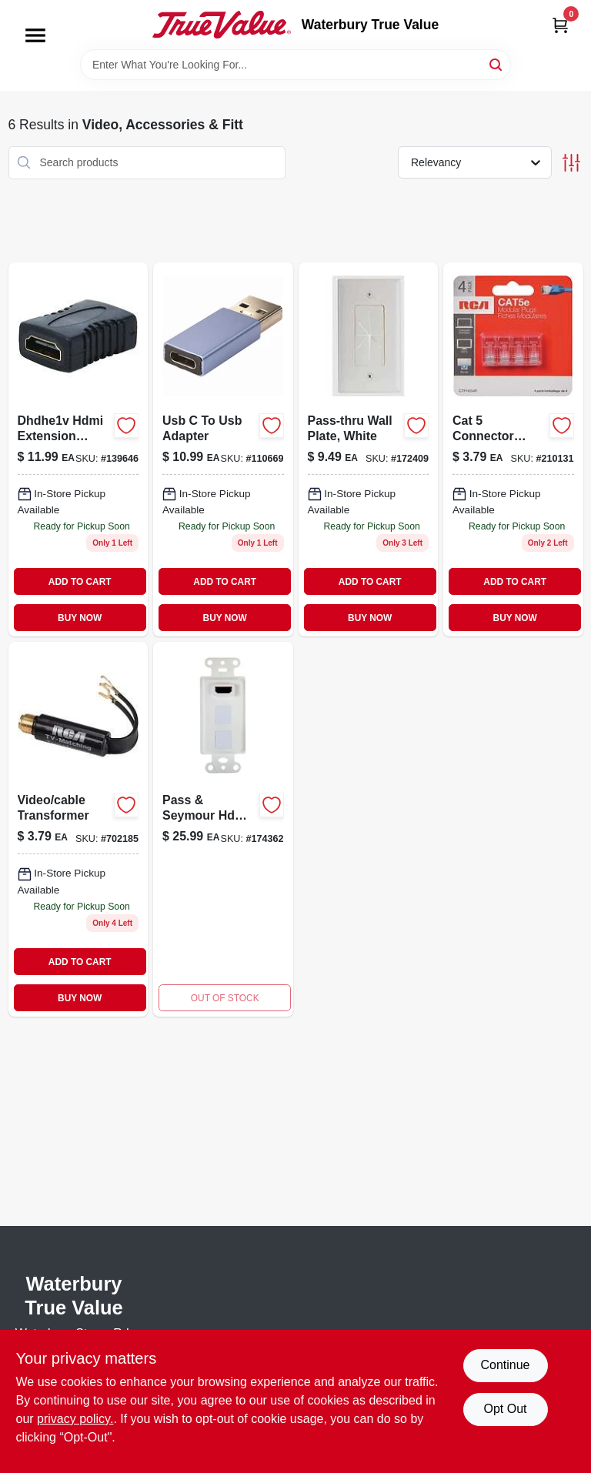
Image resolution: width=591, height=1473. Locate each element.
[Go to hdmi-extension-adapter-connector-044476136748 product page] (78, 449)
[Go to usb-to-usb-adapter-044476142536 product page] (223, 449)
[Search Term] (295, 64)
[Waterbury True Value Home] (221, 24)
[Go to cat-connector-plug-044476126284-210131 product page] (513, 449)
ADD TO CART (80, 581)
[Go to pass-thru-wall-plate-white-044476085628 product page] (369, 449)
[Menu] (35, 35)
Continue (504, 1364)
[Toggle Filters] (571, 163)
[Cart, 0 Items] (560, 25)
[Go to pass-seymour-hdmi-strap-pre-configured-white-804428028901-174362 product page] (223, 829)
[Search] (497, 63)
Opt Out (504, 1408)
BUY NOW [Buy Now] (80, 618)
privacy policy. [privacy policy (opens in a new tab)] (75, 1418)
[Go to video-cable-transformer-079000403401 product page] (78, 829)
